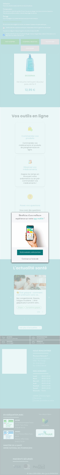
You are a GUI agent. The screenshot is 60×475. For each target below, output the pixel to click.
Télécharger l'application (30, 252)
